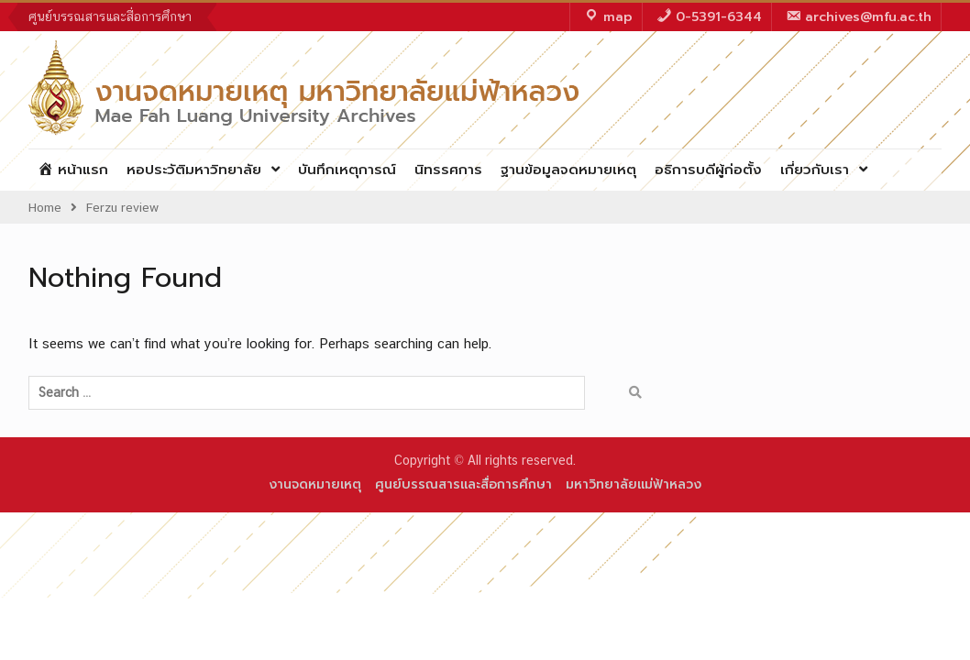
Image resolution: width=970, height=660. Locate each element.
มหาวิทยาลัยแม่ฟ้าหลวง (633, 484)
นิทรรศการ (448, 170)
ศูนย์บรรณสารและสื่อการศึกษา (110, 16)
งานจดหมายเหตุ (315, 484)
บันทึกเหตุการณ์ (347, 170)
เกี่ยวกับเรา (814, 170)
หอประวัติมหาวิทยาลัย (194, 170)
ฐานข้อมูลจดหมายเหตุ (568, 170)
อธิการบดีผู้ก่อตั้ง (708, 170)
